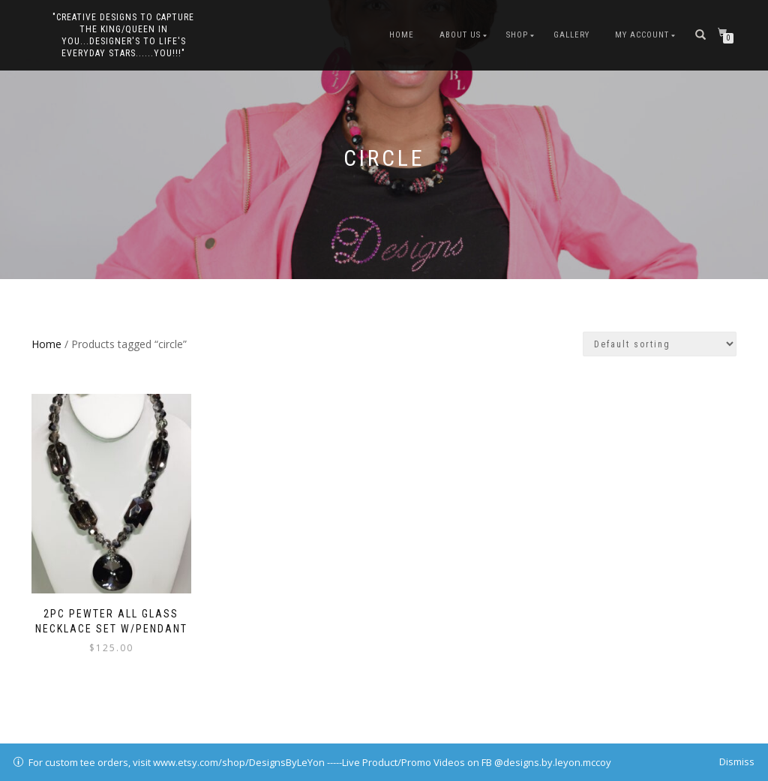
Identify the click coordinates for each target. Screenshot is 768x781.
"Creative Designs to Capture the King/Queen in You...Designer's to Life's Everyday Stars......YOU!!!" (123, 35)
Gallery (572, 35)
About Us (460, 35)
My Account (642, 35)
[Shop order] (659, 344)
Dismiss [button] (736, 761)
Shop (517, 35)
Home (401, 35)
